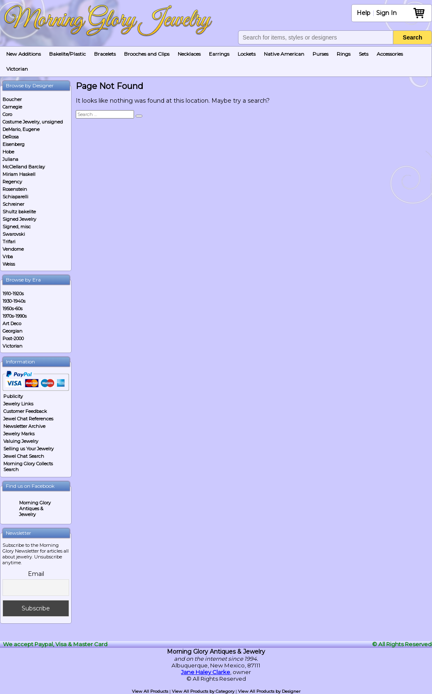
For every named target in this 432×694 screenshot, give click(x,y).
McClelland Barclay (23, 167)
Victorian (17, 69)
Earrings (219, 54)
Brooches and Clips (146, 54)
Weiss (8, 264)
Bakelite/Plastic (67, 54)
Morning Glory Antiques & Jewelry (35, 508)
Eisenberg (13, 144)
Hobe (8, 152)
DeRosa (10, 137)
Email (36, 574)
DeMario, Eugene (21, 129)
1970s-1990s (14, 316)
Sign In (386, 13)
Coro (7, 114)
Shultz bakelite (19, 212)
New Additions (23, 54)
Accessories (390, 54)
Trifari (8, 242)
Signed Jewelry (19, 219)
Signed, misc (16, 227)
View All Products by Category (203, 691)
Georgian (12, 331)
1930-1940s (13, 301)
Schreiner (13, 204)
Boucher (12, 99)
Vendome (13, 249)
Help (363, 13)
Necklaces (189, 54)
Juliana (10, 159)
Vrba (7, 256)
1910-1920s (13, 293)
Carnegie (12, 107)
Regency (12, 182)
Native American (284, 54)
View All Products (150, 691)
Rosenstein (14, 189)
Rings (343, 54)
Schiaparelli (15, 197)
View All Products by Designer (269, 691)
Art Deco (11, 323)
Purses (320, 54)
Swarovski (13, 234)
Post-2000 (13, 338)
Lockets (247, 54)
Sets (363, 54)
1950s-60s (12, 308)
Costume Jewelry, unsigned (32, 122)
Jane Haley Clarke (205, 672)
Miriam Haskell (18, 174)
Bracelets (105, 54)
